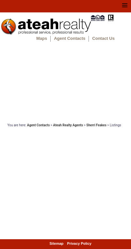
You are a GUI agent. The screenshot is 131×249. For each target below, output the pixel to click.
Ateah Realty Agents (68, 125)
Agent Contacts (69, 38)
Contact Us (103, 38)
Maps (41, 38)
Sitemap (57, 243)
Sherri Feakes (96, 125)
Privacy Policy (79, 243)
